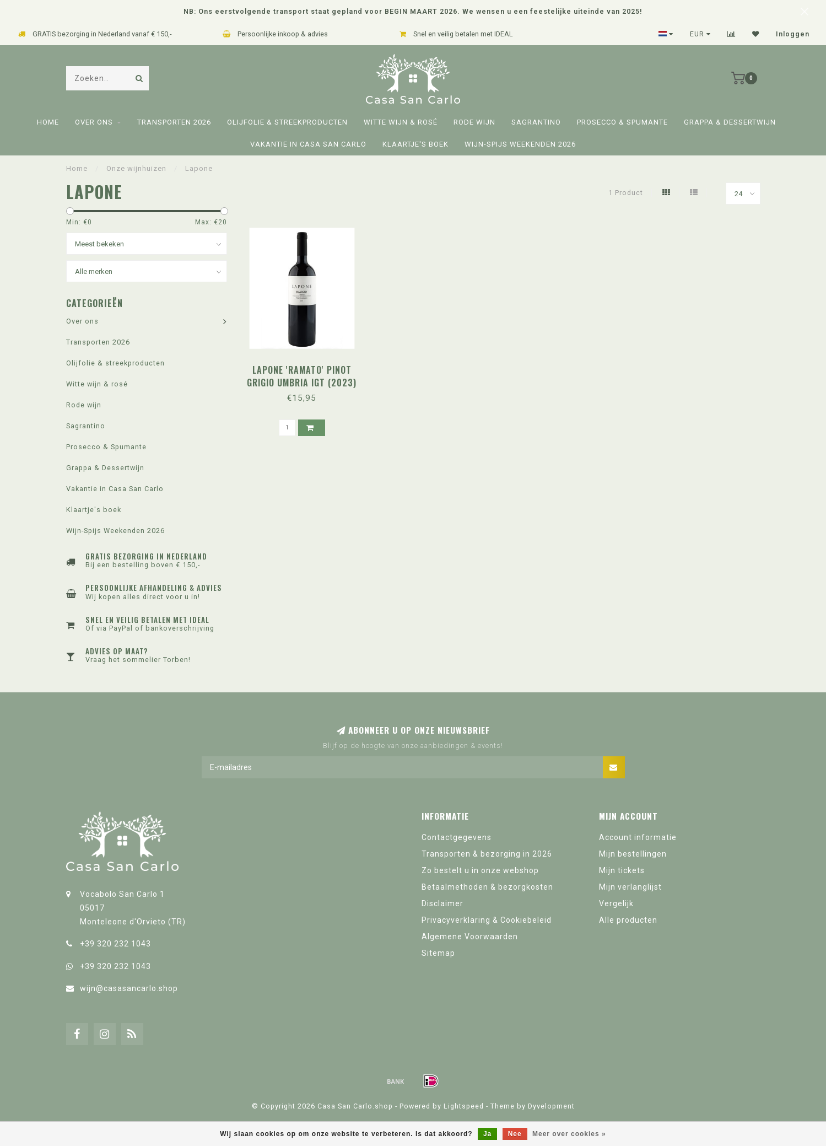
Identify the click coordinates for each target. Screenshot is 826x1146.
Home (48, 122)
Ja (487, 1134)
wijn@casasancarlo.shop (129, 988)
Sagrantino (536, 122)
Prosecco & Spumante (622, 122)
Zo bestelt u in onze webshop (480, 870)
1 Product (625, 193)
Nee (515, 1134)
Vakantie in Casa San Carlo (308, 144)
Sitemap (438, 953)
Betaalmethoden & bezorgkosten (487, 887)
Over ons (94, 122)
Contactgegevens (457, 837)
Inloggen (792, 34)
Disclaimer (442, 903)
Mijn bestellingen (633, 853)
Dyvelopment (551, 1106)
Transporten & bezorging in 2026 (487, 853)
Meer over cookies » (569, 1134)
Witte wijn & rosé (401, 122)
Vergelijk (616, 903)
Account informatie (638, 837)
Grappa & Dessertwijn (730, 122)
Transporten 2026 (174, 122)
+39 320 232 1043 (115, 943)
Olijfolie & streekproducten (287, 122)
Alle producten (628, 920)
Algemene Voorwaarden (470, 936)
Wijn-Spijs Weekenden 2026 (520, 144)
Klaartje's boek (415, 144)
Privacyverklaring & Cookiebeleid (487, 920)
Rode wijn (474, 122)
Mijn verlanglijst (630, 887)
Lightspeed (464, 1106)
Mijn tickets (622, 870)
